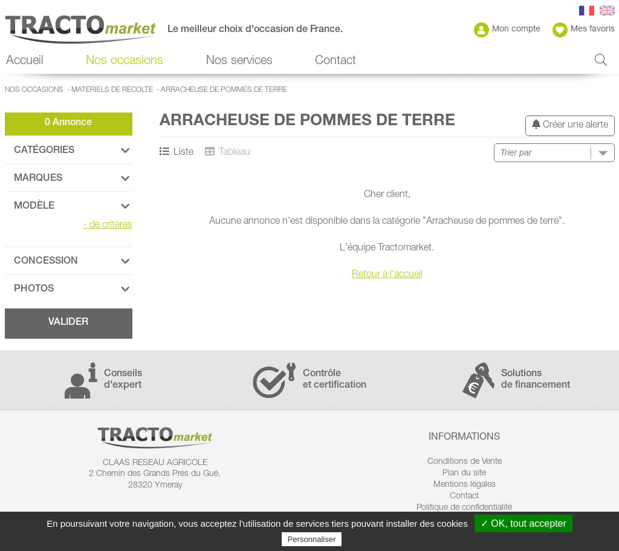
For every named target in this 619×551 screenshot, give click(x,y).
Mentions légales (464, 485)
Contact (335, 62)
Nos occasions (124, 62)
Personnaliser (312, 539)
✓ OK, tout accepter (523, 523)
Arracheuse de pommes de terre (224, 90)
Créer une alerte (570, 125)
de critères (107, 225)
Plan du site (464, 473)
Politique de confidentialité (464, 508)
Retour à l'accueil (387, 275)
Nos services (239, 62)
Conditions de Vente (464, 462)
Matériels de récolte (112, 90)
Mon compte (507, 29)
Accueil (25, 62)
